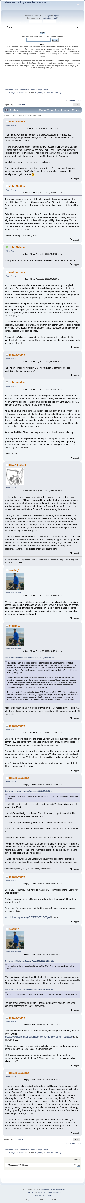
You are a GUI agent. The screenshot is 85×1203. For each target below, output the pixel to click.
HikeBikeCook (18, 465)
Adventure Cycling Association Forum (25, 2)
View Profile (11, 125)
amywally (39, 92)
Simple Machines (54, 1192)
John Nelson (17, 247)
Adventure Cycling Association (53, 1189)
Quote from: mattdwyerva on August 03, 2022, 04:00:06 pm (29, 989)
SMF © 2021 (42, 1192)
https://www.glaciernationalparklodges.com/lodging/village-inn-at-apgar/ (39, 1037)
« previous (70, 100)
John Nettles (17, 185)
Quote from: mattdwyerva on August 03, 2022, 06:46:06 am (29, 791)
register (57, 15)
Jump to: (77, 1159)
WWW (19, 593)
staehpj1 (14, 570)
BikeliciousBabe (19, 777)
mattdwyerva (17, 121)
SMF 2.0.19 (31, 1192)
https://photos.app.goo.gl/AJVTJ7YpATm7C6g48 (28, 917)
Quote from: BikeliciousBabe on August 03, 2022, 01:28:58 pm (30, 961)
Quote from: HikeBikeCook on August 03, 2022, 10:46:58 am (29, 658)
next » (78, 100)
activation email (50, 18)
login (49, 15)
